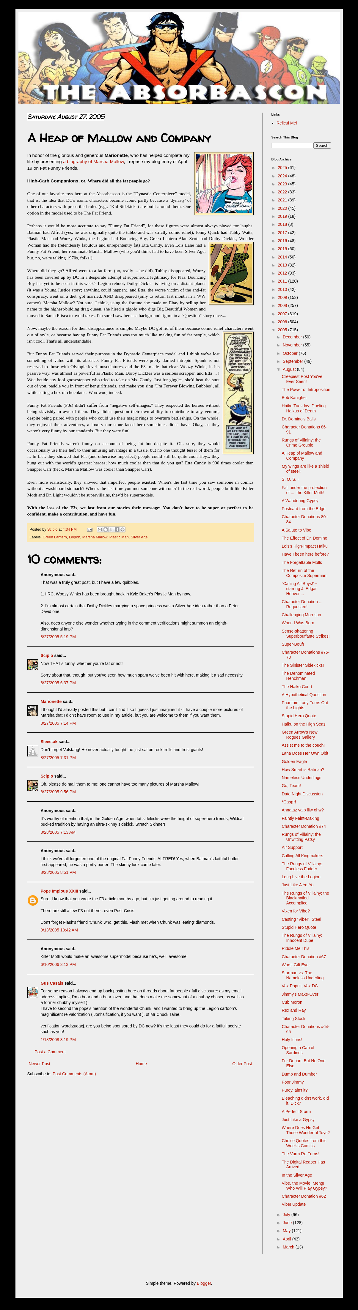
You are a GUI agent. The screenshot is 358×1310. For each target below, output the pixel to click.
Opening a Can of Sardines (298, 1050)
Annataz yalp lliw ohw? (303, 810)
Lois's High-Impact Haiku (304, 546)
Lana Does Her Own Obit (305, 753)
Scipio (47, 655)
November (293, 345)
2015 (283, 248)
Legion (74, 537)
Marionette (51, 701)
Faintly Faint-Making (300, 818)
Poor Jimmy (293, 1082)
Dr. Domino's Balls (298, 419)
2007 (283, 313)
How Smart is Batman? (303, 769)
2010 (283, 289)
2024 (283, 176)
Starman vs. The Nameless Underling (303, 975)
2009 (283, 297)
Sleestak (49, 741)
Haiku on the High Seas (303, 724)
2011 (283, 281)
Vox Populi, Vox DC (300, 985)
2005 (283, 329)
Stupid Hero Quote (299, 715)
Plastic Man (119, 537)
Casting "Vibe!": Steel (301, 919)
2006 (283, 321)
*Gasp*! (289, 802)
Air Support (292, 847)
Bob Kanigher (294, 397)
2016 (283, 240)
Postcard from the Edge (303, 508)
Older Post (242, 1063)
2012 (283, 273)
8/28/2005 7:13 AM (58, 832)
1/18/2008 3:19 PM (58, 1039)
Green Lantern (55, 537)
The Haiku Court (297, 686)
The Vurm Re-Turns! (300, 1153)
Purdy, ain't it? (294, 1090)
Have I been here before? (305, 554)
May (287, 1230)
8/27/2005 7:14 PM (58, 723)
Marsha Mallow (94, 537)
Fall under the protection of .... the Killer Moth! (304, 490)
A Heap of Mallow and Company (302, 456)
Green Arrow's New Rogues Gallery (299, 735)
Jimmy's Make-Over (300, 994)
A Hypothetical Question (304, 694)
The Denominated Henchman (298, 676)
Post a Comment (50, 1051)
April (287, 1239)
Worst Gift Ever (296, 964)
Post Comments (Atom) (74, 1073)
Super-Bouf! (293, 644)
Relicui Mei (287, 123)
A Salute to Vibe (296, 530)
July (287, 1214)
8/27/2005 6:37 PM (58, 682)
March (289, 1247)
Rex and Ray (294, 1010)
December (293, 337)
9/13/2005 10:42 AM (59, 930)
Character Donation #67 (304, 956)
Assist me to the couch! (303, 745)
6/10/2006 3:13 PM (58, 964)
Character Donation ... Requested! (302, 604)
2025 (283, 167)
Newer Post (39, 1063)
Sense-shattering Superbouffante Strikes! (305, 634)
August (290, 369)
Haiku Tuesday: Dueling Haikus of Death (304, 408)
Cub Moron (292, 1002)
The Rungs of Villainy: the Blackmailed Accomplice (305, 898)
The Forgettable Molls (302, 562)
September (293, 361)
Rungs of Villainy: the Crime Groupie (301, 442)
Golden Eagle (294, 761)
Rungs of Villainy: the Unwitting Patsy (301, 837)
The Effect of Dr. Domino (304, 538)
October (291, 353)
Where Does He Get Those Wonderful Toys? (306, 1130)
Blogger (204, 1283)
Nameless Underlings (301, 777)
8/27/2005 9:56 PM (58, 791)
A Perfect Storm (296, 1111)
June (288, 1222)
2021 (283, 200)
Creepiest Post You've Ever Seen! (302, 379)
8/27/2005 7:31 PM (58, 757)
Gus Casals (52, 983)
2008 (283, 305)
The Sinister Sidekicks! (303, 665)
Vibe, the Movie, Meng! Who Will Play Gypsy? (304, 1186)
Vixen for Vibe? (296, 911)
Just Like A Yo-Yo (297, 884)
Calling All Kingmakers (302, 855)
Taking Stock (293, 1018)
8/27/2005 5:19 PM (58, 636)
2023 (283, 184)
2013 (283, 265)
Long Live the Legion (301, 876)
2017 (283, 232)
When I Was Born (298, 622)
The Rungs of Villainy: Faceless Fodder (302, 866)
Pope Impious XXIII (59, 891)
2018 (283, 224)
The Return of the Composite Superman (304, 573)
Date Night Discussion (302, 794)
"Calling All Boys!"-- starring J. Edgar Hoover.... (299, 588)
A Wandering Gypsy (300, 500)
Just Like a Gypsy (298, 1119)
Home (141, 1063)
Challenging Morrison (301, 614)
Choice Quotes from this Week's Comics (304, 1143)
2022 (283, 192)
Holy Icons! (292, 1039)
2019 (283, 216)
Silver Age (139, 537)
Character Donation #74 (304, 826)
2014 (283, 257)
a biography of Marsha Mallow (93, 161)
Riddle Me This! (296, 948)
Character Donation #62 (304, 1196)
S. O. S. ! (290, 479)
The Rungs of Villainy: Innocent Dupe (302, 938)
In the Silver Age (297, 1175)
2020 (283, 208)
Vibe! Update (294, 1204)
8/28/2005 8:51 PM (58, 872)
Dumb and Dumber (299, 1074)
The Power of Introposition (306, 389)
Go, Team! (291, 785)
